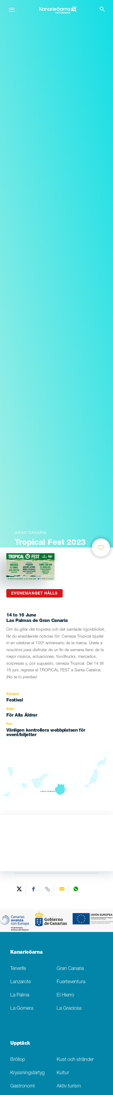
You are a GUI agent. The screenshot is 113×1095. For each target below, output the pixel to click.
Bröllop (17, 1059)
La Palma (19, 995)
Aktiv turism (69, 1086)
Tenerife (18, 968)
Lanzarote (20, 982)
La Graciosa (69, 1008)
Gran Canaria (70, 968)
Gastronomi (22, 1086)
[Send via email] (61, 889)
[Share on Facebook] (33, 889)
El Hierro (65, 995)
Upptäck (20, 1043)
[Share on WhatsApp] (76, 889)
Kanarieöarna (26, 952)
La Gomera (21, 1008)
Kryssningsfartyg (27, 1073)
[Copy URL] (47, 889)
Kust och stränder (75, 1059)
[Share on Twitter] (19, 889)
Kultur (63, 1073)
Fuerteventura (71, 982)
